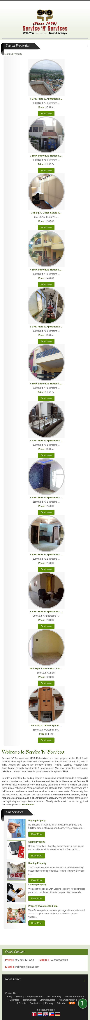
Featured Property (13, 54)
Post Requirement (74, 996)
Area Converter (67, 1000)
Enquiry (49, 1003)
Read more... (28, 804)
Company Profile (34, 996)
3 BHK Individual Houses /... (46, 155)
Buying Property (36, 820)
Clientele (14, 1000)
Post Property (54, 996)
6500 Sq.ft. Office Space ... (46, 725)
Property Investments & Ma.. (43, 906)
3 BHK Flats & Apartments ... (46, 326)
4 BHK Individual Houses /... (46, 269)
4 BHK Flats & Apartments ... (46, 98)
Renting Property (37, 863)
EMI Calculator (47, 1000)
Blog (9, 996)
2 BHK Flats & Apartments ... (46, 554)
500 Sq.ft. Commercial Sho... (46, 668)
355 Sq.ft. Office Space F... (46, 212)
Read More (46, 113)
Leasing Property (37, 884)
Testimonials (29, 1000)
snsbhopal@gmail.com (27, 966)
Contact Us (35, 1003)
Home (19, 996)
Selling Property (36, 842)
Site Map (61, 1003)
